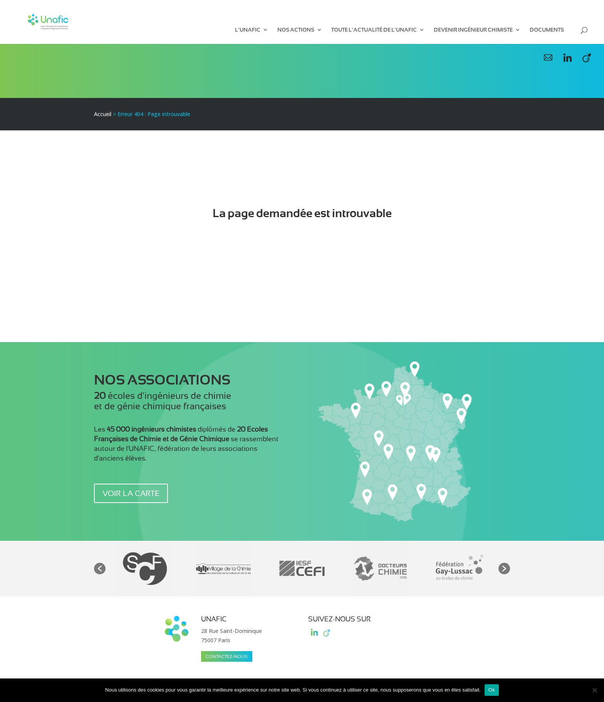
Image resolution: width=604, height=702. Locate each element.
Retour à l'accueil (302, 243)
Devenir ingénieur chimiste (473, 30)
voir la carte (130, 493)
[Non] (594, 690)
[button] (100, 568)
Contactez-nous (227, 656)
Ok (491, 690)
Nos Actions (295, 30)
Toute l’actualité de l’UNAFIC (374, 30)
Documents (547, 30)
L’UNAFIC (247, 30)
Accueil (102, 114)
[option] (145, 568)
